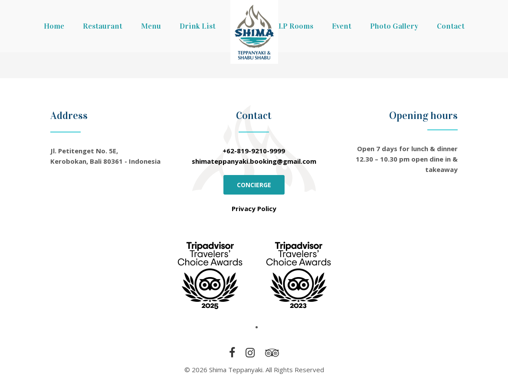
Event (341, 26)
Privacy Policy (254, 208)
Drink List (198, 26)
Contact (451, 26)
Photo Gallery (394, 26)
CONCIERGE (254, 185)
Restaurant (102, 26)
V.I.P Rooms (292, 26)
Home (54, 26)
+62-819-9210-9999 (254, 150)
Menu (151, 26)
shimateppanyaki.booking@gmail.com (254, 161)
